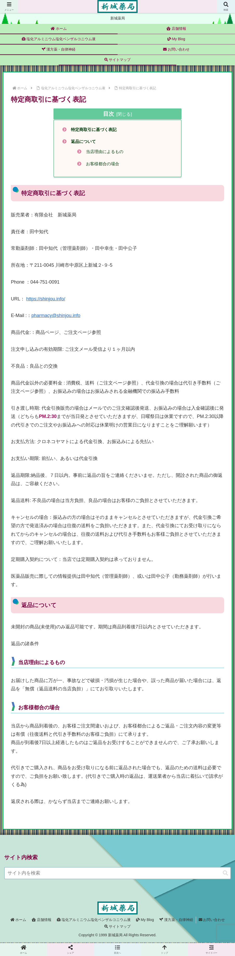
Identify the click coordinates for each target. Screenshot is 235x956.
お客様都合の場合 (102, 164)
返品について (83, 141)
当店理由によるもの (105, 151)
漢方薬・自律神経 (176, 920)
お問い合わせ (212, 920)
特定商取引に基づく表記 (94, 129)
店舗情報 (41, 920)
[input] (117, 874)
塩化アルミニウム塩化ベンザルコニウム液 (94, 920)
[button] (225, 874)
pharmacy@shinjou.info (55, 316)
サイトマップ (117, 927)
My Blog (145, 920)
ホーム (18, 920)
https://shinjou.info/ (45, 299)
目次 (108, 114)
